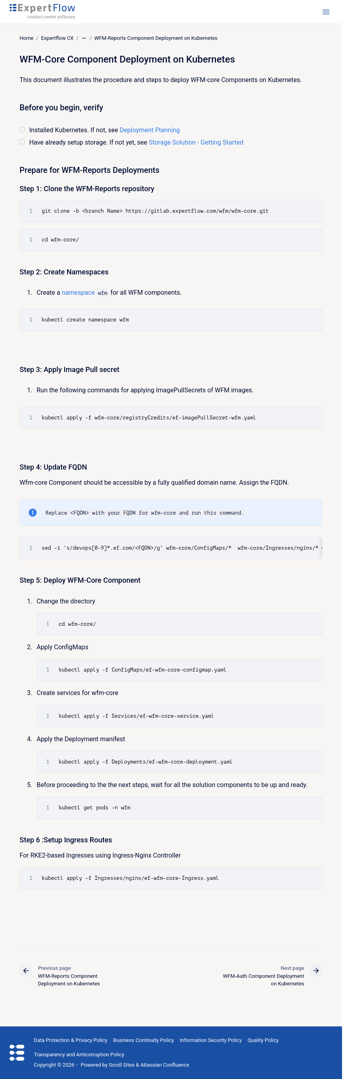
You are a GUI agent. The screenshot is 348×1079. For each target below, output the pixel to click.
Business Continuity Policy (143, 1040)
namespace (78, 292)
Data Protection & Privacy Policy (71, 1040)
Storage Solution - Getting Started (196, 142)
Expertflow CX (57, 38)
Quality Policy (263, 1040)
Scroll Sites (122, 1065)
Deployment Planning (150, 129)
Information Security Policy (211, 1040)
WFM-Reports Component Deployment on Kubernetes (156, 38)
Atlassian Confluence (164, 1065)
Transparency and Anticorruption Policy (79, 1054)
